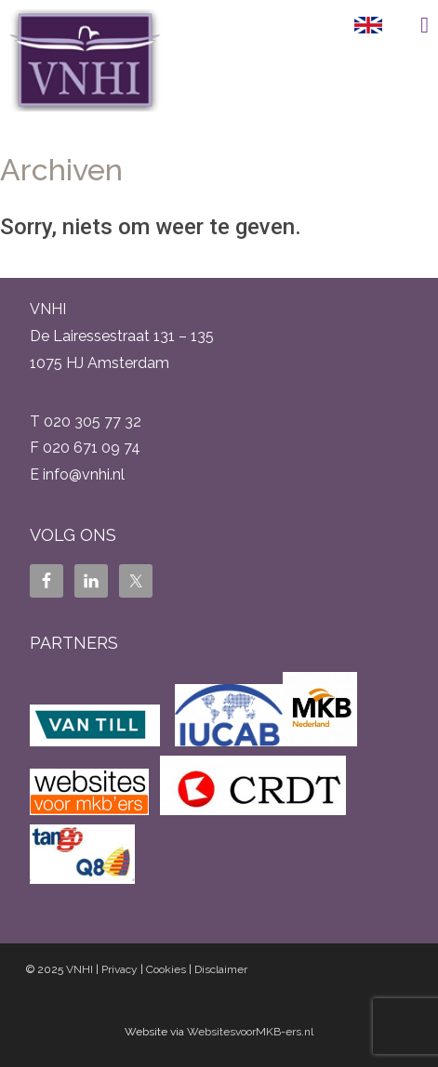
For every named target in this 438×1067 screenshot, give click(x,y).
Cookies (166, 969)
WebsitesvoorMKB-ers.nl (250, 1031)
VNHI (79, 969)
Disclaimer (220, 969)
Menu (410, 25)
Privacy (119, 969)
